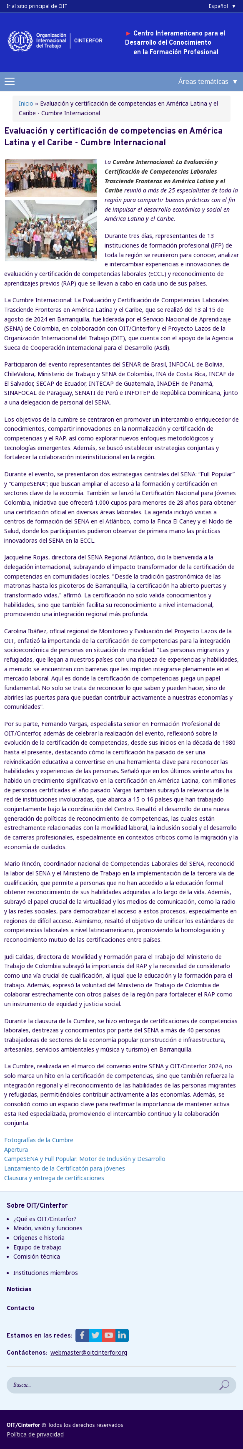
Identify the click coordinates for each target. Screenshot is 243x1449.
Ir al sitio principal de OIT (37, 6)
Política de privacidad (35, 1434)
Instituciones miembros (45, 1273)
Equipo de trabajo (37, 1247)
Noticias (19, 1289)
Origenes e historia (39, 1238)
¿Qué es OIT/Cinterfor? (45, 1219)
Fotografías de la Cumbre (38, 1140)
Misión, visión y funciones (48, 1228)
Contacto (21, 1308)
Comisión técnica (36, 1256)
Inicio (26, 103)
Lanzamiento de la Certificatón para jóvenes (64, 1168)
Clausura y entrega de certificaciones (54, 1178)
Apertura (16, 1149)
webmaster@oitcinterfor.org (88, 1352)
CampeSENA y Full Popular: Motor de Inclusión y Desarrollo (84, 1159)
